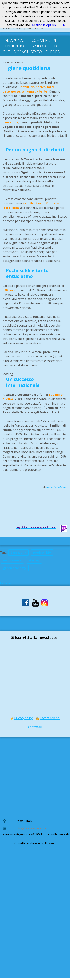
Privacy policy (23, 718)
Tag (3, 552)
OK (63, 25)
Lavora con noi (50, 718)
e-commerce (12, 560)
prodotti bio (42, 552)
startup (34, 560)
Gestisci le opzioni (44, 25)
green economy (14, 568)
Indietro (5, 583)
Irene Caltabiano (56, 487)
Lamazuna (18, 552)
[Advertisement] (34, 777)
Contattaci (35, 727)
